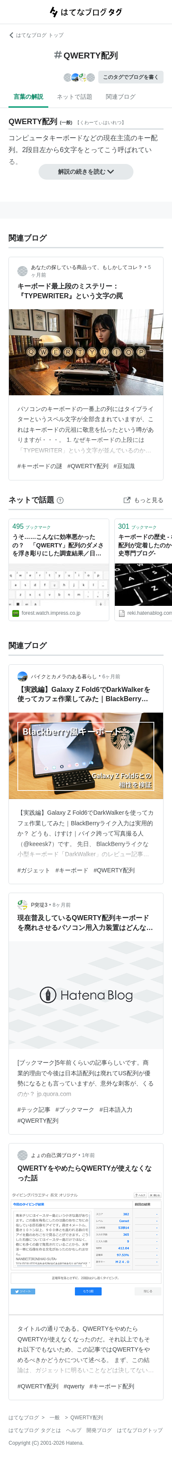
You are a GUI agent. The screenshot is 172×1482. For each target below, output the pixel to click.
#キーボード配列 (111, 1386)
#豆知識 (124, 466)
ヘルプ (73, 1430)
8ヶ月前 (62, 905)
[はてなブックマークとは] (60, 500)
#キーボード (72, 870)
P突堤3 (39, 905)
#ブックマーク (74, 1109)
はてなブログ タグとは (34, 1430)
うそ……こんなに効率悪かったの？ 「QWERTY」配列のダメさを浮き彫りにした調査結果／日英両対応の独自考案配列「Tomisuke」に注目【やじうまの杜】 (58, 545)
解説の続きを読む (86, 171)
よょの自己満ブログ (54, 1155)
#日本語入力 (116, 1109)
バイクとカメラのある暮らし (64, 677)
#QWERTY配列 (87, 466)
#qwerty (74, 1386)
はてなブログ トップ (35, 35)
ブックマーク (31, 526)
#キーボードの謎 (39, 466)
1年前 (88, 1155)
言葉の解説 (28, 96)
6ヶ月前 (112, 677)
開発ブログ (99, 1430)
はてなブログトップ (140, 1430)
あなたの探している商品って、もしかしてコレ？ (87, 267)
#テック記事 (33, 1109)
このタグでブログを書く (131, 77)
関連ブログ (121, 96)
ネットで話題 (74, 96)
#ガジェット (33, 870)
